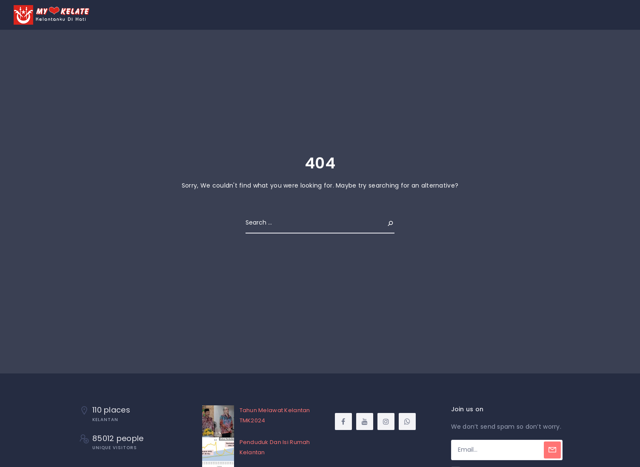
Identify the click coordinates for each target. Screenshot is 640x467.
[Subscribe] (552, 449)
